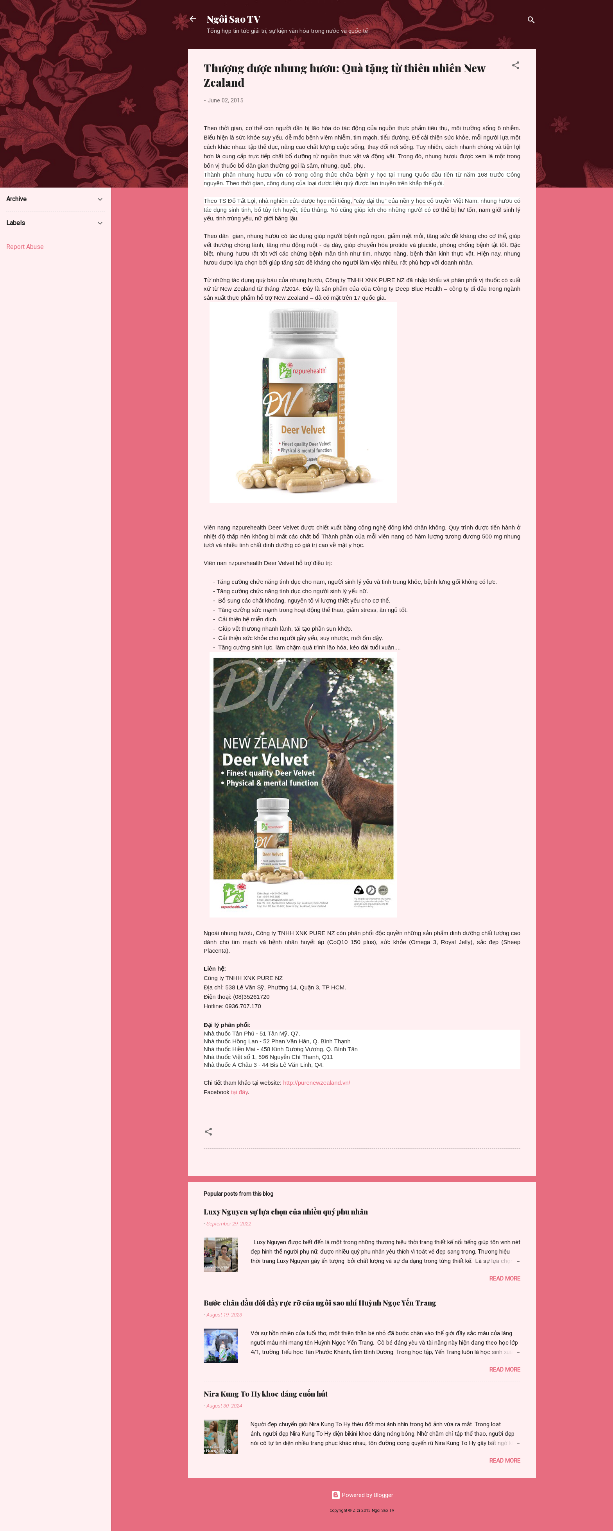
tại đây (239, 1092)
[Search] (531, 21)
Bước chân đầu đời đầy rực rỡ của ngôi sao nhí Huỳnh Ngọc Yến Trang (320, 1302)
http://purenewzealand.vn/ (316, 1082)
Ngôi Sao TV (233, 19)
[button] (515, 67)
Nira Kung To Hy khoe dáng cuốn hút (266, 1394)
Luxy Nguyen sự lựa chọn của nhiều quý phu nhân (286, 1211)
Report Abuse (25, 246)
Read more (504, 1278)
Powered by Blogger (362, 1495)
